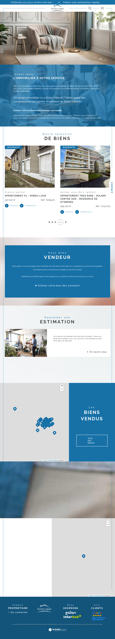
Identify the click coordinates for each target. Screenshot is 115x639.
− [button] (62, 389)
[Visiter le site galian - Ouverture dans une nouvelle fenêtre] (70, 613)
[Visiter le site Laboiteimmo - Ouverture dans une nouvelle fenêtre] (57, 632)
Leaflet (45, 460)
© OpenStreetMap (53, 460)
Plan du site (61, 624)
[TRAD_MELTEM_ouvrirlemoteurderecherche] (90, 8)
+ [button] (62, 386)
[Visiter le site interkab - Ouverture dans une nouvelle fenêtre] (72, 616)
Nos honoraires (52, 624)
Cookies (100, 624)
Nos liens (85, 624)
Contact (112, 187)
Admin (79, 624)
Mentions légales (71, 624)
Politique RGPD (92, 624)
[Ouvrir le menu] (102, 8)
